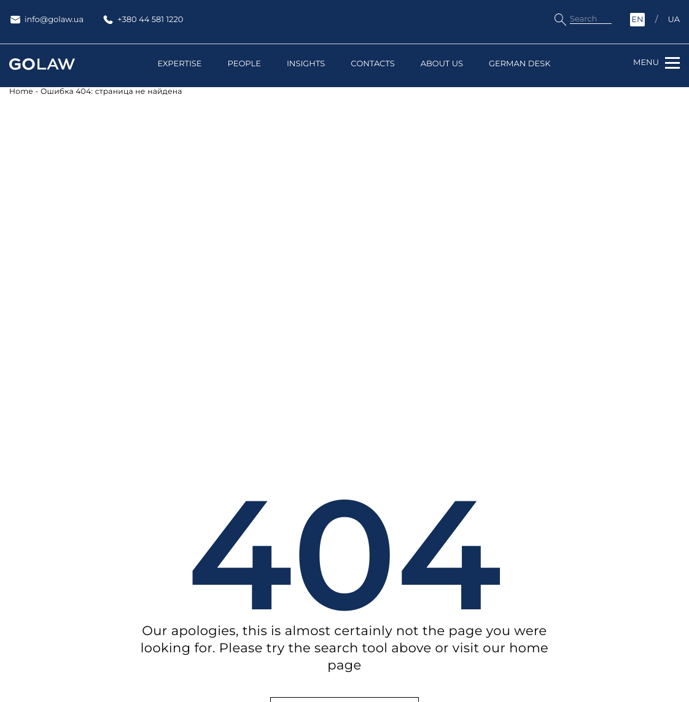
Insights (306, 64)
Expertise (180, 64)
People (244, 64)
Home (21, 92)
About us (442, 64)
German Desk (520, 64)
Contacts (372, 64)
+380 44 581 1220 (142, 20)
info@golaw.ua (46, 20)
